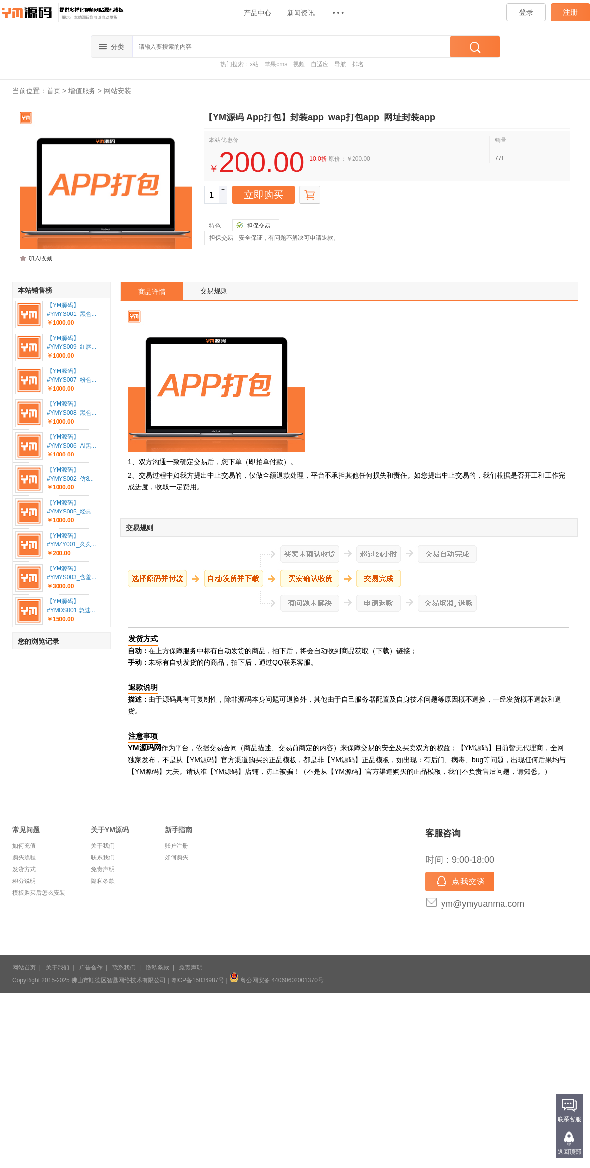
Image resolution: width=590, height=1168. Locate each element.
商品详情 (152, 292)
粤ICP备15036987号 (197, 980)
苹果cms (276, 64)
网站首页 (24, 967)
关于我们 (103, 845)
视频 (299, 64)
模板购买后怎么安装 (38, 892)
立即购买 (263, 194)
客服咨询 (443, 833)
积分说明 (24, 881)
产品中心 (257, 13)
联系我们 (103, 857)
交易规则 (214, 291)
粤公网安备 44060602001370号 (276, 980)
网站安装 (117, 91)
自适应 (319, 64)
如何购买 (176, 857)
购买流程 (24, 857)
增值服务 (82, 91)
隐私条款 (103, 881)
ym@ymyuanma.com (482, 904)
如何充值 (24, 845)
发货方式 (24, 869)
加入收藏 (40, 258)
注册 (570, 12)
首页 (53, 91)
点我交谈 (459, 882)
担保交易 (258, 225)
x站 (254, 64)
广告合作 (91, 967)
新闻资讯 (301, 13)
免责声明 (103, 869)
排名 (358, 64)
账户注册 (176, 845)
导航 (340, 64)
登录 (526, 12)
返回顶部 (569, 1151)
